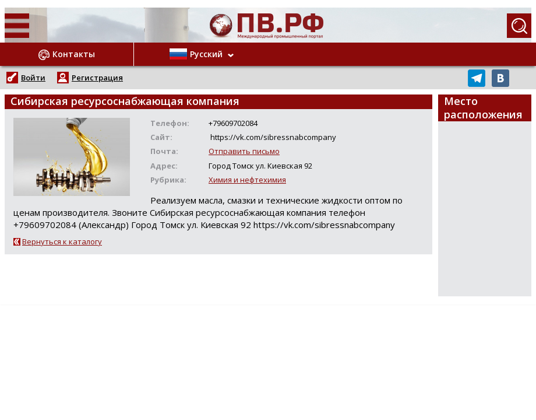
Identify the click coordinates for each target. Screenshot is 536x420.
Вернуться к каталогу (62, 241)
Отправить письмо (244, 151)
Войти (33, 77)
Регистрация (97, 77)
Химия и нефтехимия (247, 179)
